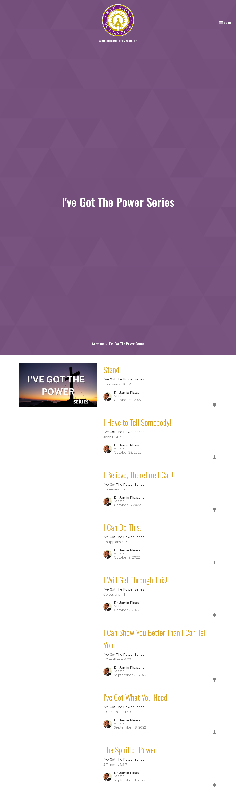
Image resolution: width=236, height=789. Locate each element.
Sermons (98, 343)
